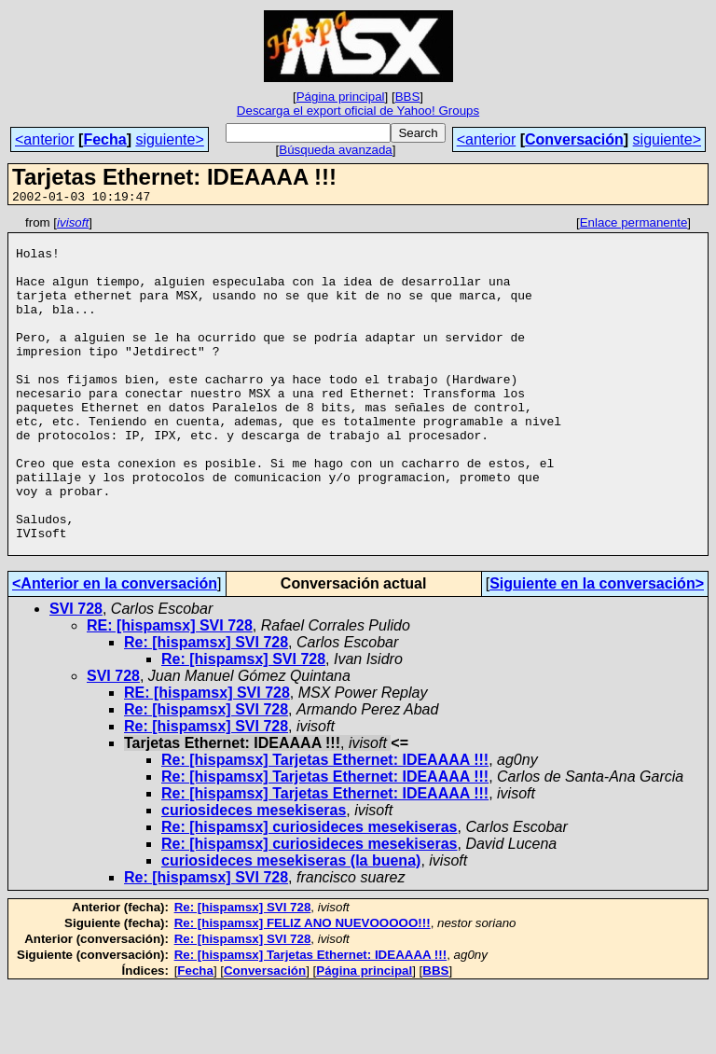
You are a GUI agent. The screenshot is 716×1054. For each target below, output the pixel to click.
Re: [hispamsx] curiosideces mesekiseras (309, 894)
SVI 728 (76, 676)
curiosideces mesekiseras (253, 877)
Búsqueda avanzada (335, 150)
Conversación (574, 139)
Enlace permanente (634, 225)
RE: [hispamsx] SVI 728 (170, 692)
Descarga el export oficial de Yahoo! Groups (358, 111)
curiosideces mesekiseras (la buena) (290, 928)
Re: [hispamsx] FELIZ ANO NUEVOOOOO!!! (302, 990)
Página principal (340, 97)
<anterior (45, 139)
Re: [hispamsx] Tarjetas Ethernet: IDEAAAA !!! (325, 827)
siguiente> (169, 139)
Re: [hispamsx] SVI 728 (206, 709)
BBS (407, 97)
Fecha (104, 139)
